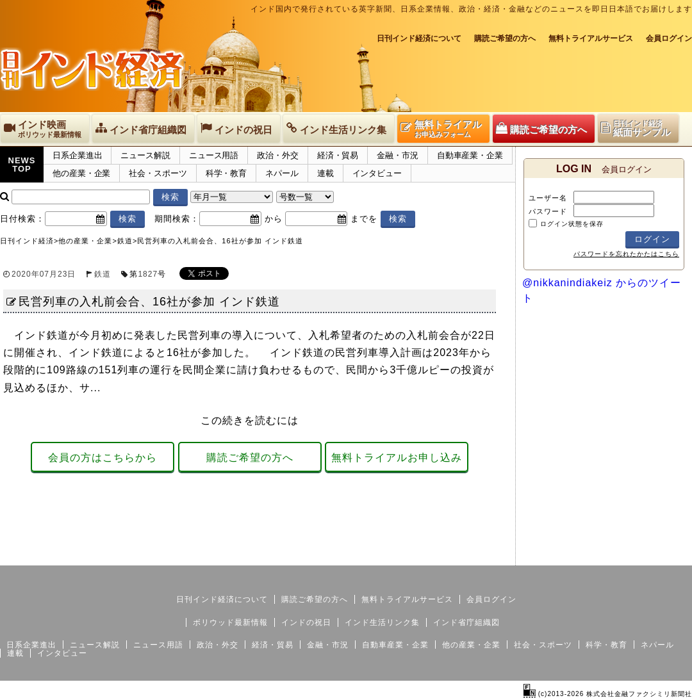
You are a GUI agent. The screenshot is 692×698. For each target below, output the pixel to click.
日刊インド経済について (419, 38)
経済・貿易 (338, 155)
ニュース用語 (213, 155)
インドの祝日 (306, 622)
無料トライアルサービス (590, 38)
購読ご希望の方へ (505, 38)
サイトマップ (595, 555)
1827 (148, 274)
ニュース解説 (145, 155)
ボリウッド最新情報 (230, 622)
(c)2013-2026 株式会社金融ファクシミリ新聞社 (607, 693)
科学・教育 (226, 173)
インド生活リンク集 (382, 622)
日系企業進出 (77, 155)
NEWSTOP (22, 165)
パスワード (548, 211)
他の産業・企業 (81, 173)
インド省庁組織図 (466, 622)
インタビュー (377, 173)
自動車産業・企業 (470, 155)
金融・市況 (397, 155)
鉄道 (102, 274)
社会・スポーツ (157, 173)
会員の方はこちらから (102, 457)
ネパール (282, 173)
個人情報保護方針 (661, 555)
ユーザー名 (548, 198)
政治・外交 (278, 155)
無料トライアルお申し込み (396, 457)
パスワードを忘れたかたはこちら (626, 253)
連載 (325, 173)
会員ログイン (669, 38)
